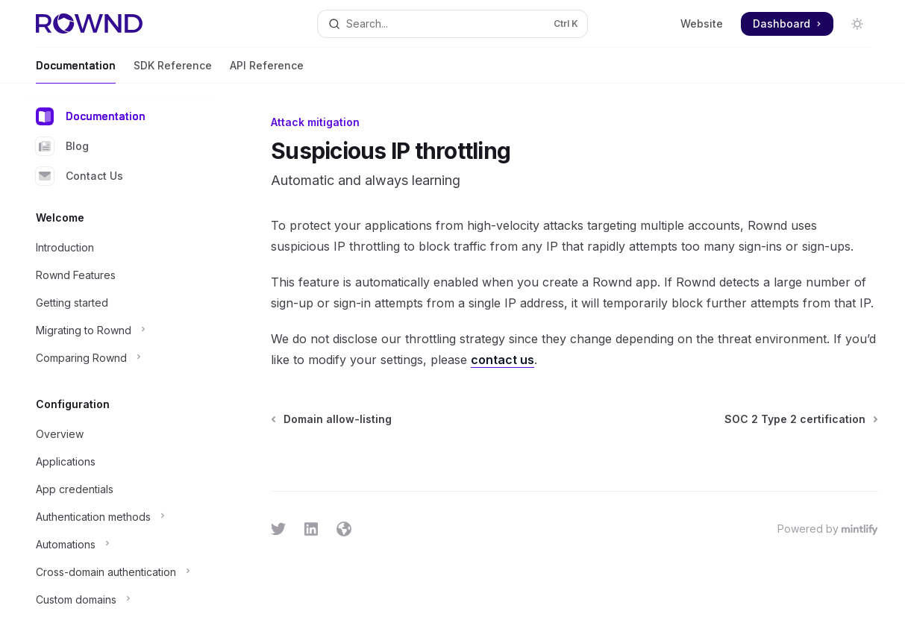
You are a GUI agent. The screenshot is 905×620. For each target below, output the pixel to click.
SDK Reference (173, 71)
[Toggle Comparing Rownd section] (119, 358)
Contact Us (79, 176)
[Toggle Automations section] (119, 544)
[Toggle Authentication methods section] (119, 517)
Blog (62, 146)
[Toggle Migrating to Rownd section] (119, 330)
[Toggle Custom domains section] (119, 599)
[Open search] (453, 23)
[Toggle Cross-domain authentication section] (119, 572)
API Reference (267, 71)
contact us (502, 359)
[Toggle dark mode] (857, 24)
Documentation (76, 71)
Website (701, 23)
